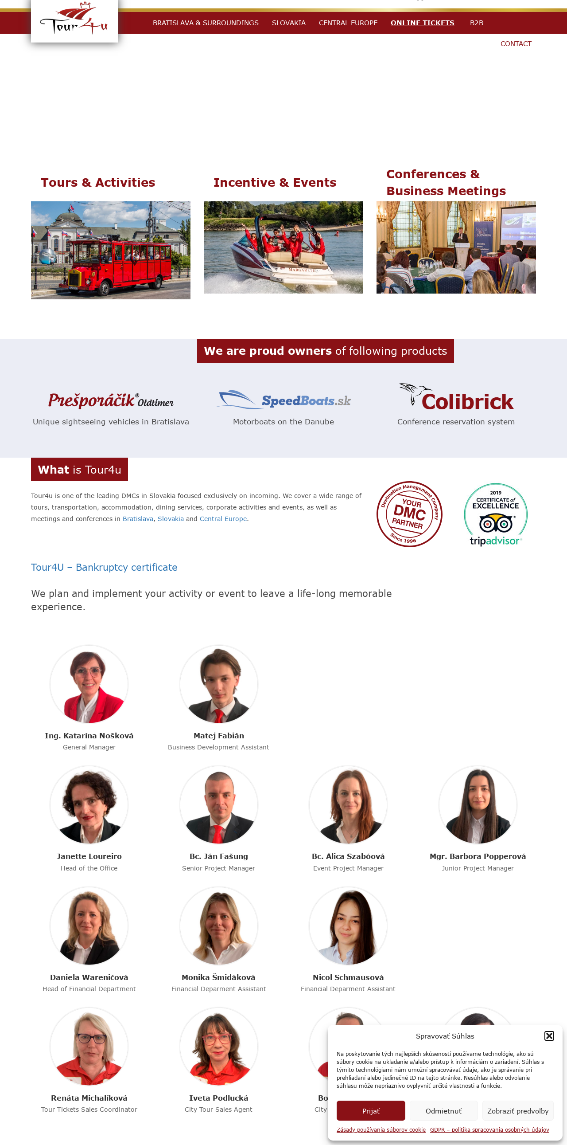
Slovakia (289, 23)
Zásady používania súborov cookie (381, 1129)
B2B (476, 23)
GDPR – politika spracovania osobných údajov (489, 1129)
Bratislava (138, 518)
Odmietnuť (444, 1111)
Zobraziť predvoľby (518, 1111)
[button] (549, 1035)
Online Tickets (422, 23)
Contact (516, 43)
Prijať (371, 1111)
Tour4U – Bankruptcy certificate (104, 566)
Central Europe (348, 23)
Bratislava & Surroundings (206, 23)
